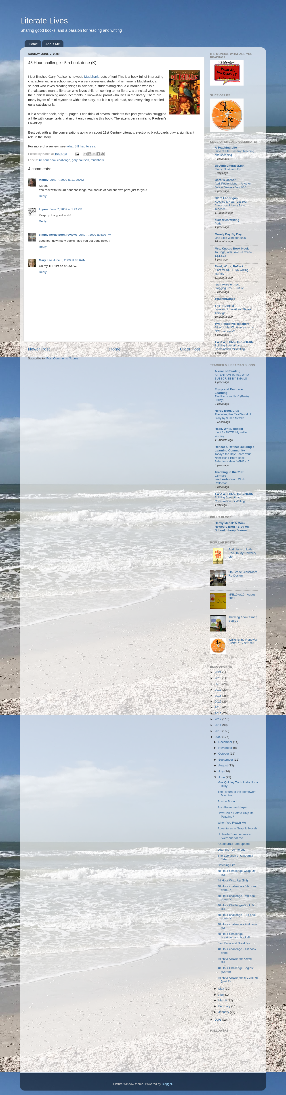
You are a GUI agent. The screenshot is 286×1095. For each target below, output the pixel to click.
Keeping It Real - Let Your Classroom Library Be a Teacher (231, 205)
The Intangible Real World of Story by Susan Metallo (233, 416)
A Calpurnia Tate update (234, 843)
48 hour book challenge (54, 160)
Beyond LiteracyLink (229, 165)
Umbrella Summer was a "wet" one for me (234, 836)
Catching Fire (227, 865)
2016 (218, 695)
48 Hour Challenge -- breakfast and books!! (234, 935)
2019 (218, 678)
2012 (218, 719)
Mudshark (91, 76)
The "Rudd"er (224, 305)
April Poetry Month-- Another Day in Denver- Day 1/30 (233, 185)
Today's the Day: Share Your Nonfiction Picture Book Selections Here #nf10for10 (233, 457)
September (226, 759)
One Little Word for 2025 (230, 237)
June (222, 777)
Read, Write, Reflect (229, 266)
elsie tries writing (227, 220)
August (223, 765)
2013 (218, 713)
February (224, 1006)
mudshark (97, 160)
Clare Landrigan (226, 198)
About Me (53, 44)
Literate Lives (44, 20)
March (222, 1000)
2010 (218, 731)
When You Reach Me (232, 822)
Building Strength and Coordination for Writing (230, 347)
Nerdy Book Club (227, 410)
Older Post (190, 349)
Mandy (43, 179)
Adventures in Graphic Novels (238, 828)
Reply (43, 196)
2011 (218, 725)
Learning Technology (231, 849)
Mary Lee (45, 260)
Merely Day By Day (228, 234)
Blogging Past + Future (229, 288)
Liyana (43, 209)
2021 (218, 672)
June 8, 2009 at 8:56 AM (69, 260)
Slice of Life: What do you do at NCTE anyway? (234, 329)
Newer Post (39, 349)
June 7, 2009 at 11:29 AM (67, 179)
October (224, 753)
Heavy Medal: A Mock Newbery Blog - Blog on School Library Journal (232, 526)
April (221, 994)
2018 (218, 684)
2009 (218, 736)
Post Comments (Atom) (62, 358)
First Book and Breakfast (234, 943)
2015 (218, 701)
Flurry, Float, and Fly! (228, 169)
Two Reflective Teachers (232, 323)
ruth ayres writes (227, 284)
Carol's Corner (225, 180)
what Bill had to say (81, 146)
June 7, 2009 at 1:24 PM (66, 209)
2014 (218, 707)
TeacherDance (225, 298)
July (221, 771)
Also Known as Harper (233, 807)
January (224, 1012)
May (221, 988)
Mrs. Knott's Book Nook (232, 248)
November (225, 747)
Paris (218, 223)
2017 (218, 689)
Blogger (167, 1084)
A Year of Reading (227, 371)
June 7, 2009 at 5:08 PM (95, 234)
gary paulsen (80, 160)
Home (33, 44)
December (225, 742)
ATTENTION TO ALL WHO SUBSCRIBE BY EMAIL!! (232, 376)
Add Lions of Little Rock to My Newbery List (242, 553)
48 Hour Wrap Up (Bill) (233, 880)
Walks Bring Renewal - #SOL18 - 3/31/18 (242, 641)
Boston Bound (227, 801)
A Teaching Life (226, 147)
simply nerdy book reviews (58, 234)
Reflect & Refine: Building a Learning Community (234, 448)
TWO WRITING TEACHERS (234, 342)
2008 (218, 1019)
